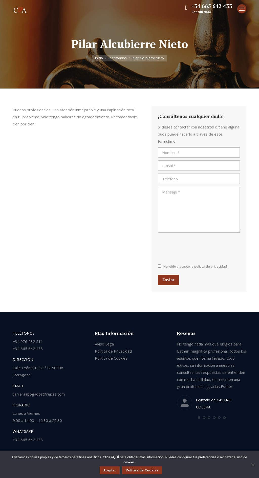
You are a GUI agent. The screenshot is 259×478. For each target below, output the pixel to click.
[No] (252, 464)
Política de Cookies (111, 358)
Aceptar (109, 470)
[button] (199, 417)
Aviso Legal (105, 343)
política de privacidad (210, 266)
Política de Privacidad (113, 351)
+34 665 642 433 (211, 6)
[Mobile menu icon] (241, 8)
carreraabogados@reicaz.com (39, 394)
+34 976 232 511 (28, 341)
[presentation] (196, 247)
